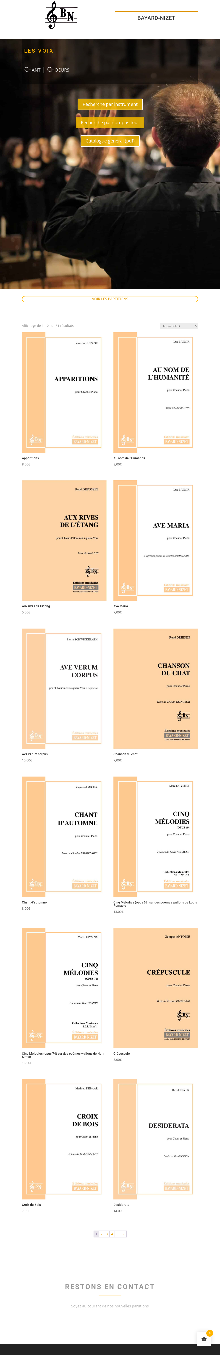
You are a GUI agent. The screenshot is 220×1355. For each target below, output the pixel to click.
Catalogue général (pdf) (110, 141)
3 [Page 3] (107, 1234)
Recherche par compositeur (110, 122)
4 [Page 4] (112, 1234)
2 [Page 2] (101, 1234)
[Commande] (179, 326)
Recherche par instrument (110, 104)
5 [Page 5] (117, 1234)
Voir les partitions (110, 298)
